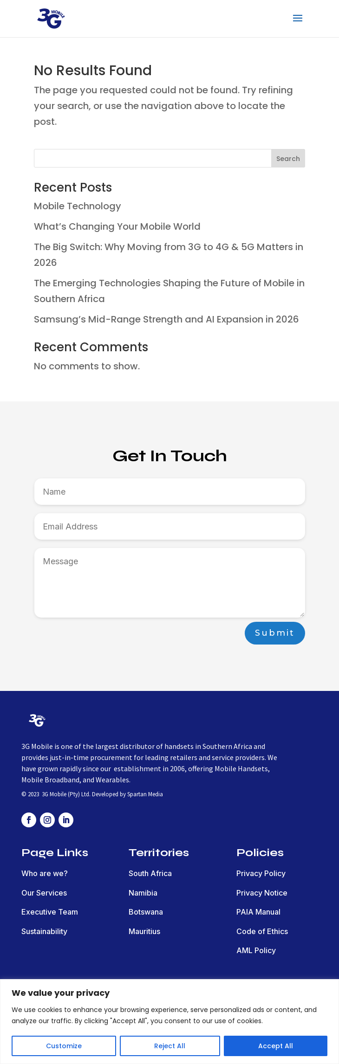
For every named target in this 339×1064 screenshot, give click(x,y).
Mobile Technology (77, 206)
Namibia (143, 892)
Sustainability (44, 931)
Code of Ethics (262, 931)
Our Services (44, 892)
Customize (64, 1046)
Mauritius (144, 931)
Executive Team (49, 911)
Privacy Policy (261, 873)
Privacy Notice (261, 892)
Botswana (146, 911)
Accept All (275, 1046)
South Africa (150, 873)
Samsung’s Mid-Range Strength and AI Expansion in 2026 (166, 319)
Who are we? (44, 873)
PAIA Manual (258, 911)
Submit (275, 633)
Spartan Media (145, 794)
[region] (169, 1021)
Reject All (169, 1046)
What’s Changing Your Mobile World (117, 226)
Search (288, 158)
